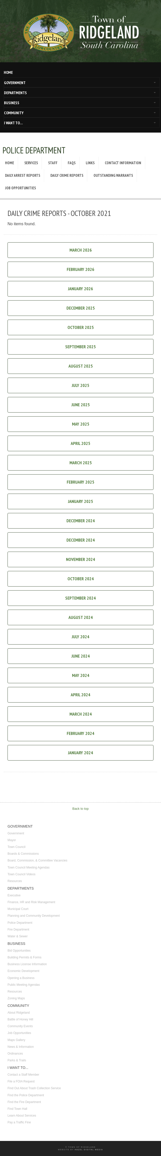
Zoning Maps (16, 998)
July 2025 (80, 385)
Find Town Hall (17, 1109)
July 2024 (80, 637)
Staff (52, 162)
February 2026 (80, 269)
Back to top (80, 809)
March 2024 (80, 714)
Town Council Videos (21, 874)
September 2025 (80, 347)
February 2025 (80, 482)
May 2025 (80, 424)
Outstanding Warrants (113, 175)
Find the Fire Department (24, 1102)
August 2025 (80, 366)
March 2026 (80, 250)
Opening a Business (21, 978)
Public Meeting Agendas (24, 985)
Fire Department (18, 929)
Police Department (20, 922)
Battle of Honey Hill (20, 1019)
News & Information (21, 1047)
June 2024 (80, 656)
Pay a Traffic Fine (19, 1122)
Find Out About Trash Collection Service (34, 1088)
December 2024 (80, 521)
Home (9, 162)
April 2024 (80, 695)
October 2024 (80, 579)
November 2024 (80, 559)
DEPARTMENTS (15, 92)
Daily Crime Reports (66, 175)
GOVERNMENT (15, 82)
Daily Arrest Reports (22, 175)
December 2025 (80, 308)
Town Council (16, 847)
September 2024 (80, 598)
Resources (15, 881)
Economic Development (23, 971)
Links (90, 162)
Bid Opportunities (19, 950)
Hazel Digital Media (89, 1149)
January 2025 (80, 501)
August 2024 (80, 617)
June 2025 (80, 405)
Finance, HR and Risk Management (31, 902)
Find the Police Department (26, 1095)
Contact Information (123, 162)
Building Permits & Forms (24, 957)
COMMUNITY (14, 112)
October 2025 (80, 327)
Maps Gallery (16, 1040)
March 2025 (80, 463)
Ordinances (15, 1053)
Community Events (20, 1026)
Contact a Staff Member (23, 1074)
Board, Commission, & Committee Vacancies (37, 860)
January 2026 (80, 289)
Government (16, 833)
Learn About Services (22, 1115)
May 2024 (80, 675)
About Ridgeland (19, 1012)
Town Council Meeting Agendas (28, 867)
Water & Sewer (18, 936)
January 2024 (80, 753)
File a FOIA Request (21, 1081)
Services (31, 162)
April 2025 (80, 443)
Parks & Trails (17, 1060)
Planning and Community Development (34, 915)
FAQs (71, 162)
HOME (8, 72)
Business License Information (27, 964)
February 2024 (80, 733)
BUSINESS (11, 102)
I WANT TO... (13, 122)
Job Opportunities (20, 188)
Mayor (12, 840)
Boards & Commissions (23, 853)
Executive (14, 895)
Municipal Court (18, 909)
